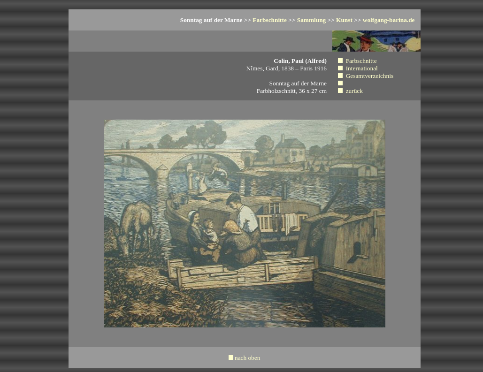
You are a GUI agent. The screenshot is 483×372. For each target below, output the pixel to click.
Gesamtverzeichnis (369, 75)
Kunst (344, 19)
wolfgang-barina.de (389, 19)
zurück (354, 90)
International (362, 68)
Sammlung (311, 19)
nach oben (247, 357)
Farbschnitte (270, 19)
